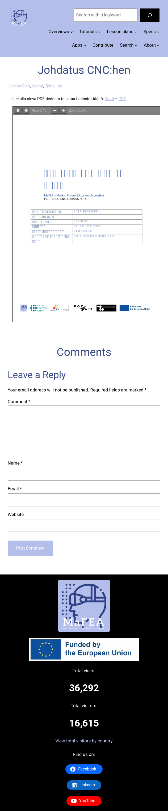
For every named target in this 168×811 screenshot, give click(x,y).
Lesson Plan (19, 86)
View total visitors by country (84, 740)
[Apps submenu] (84, 45)
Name (15, 463)
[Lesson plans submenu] (136, 31)
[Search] (149, 15)
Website (16, 514)
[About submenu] (158, 45)
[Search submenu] (136, 45)
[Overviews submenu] (71, 31)
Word (109, 98)
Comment (19, 401)
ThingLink (53, 86)
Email (15, 488)
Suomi (37, 86)
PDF (122, 98)
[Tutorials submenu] (99, 31)
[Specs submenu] (158, 31)
